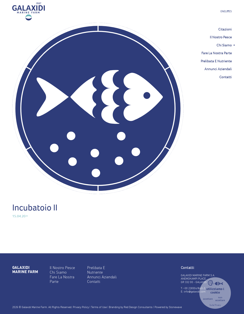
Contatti (225, 77)
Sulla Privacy (215, 305)
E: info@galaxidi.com (193, 291)
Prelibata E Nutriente (216, 61)
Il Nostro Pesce (221, 37)
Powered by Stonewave (168, 307)
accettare (208, 299)
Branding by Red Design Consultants (130, 307)
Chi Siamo (224, 45)
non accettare (220, 299)
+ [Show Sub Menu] (234, 45)
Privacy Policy (81, 307)
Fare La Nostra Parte (216, 53)
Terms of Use (99, 307)
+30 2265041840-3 (194, 288)
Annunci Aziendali (218, 69)
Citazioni (225, 29)
